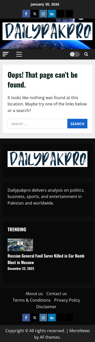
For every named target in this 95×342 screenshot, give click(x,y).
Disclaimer (46, 306)
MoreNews (79, 330)
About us (34, 293)
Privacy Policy (67, 300)
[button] (6, 54)
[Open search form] (86, 54)
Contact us (56, 293)
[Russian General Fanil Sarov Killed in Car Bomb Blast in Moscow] (20, 245)
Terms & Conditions (32, 300)
